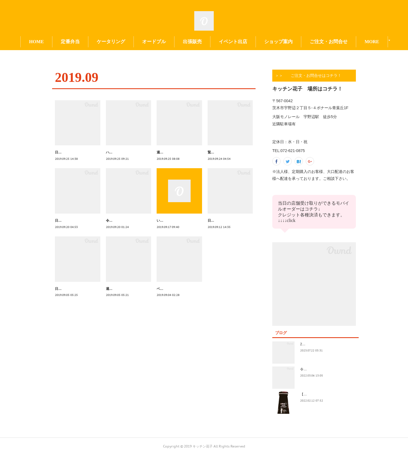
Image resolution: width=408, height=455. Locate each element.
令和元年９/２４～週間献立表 (128, 227)
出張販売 (219, 41)
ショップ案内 (306, 41)
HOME (63, 41)
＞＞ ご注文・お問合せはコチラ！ (308, 75)
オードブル (181, 41)
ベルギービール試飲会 (173, 301)
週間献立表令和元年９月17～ (128, 301)
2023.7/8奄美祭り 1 (316, 344)
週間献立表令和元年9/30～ (176, 152)
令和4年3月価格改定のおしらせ (323, 369)
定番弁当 (97, 41)
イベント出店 (260, 41)
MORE (344, 41)
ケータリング (138, 41)
